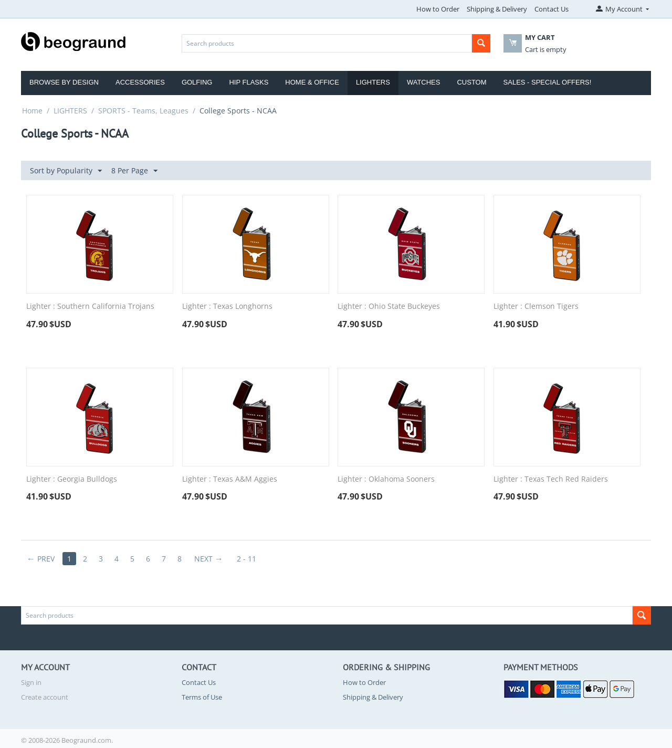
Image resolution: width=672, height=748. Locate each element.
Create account (44, 697)
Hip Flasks (248, 82)
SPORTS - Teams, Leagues (143, 111)
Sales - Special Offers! (547, 82)
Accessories (140, 82)
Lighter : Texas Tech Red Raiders (551, 479)
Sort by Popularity (66, 170)
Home (32, 111)
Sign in (31, 682)
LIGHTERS (70, 111)
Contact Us (551, 9)
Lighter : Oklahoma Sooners (386, 479)
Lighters (373, 82)
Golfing (197, 82)
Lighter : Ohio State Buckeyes (389, 306)
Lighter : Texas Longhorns (227, 306)
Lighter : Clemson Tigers (536, 306)
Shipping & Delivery (497, 9)
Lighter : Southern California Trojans (90, 306)
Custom (471, 82)
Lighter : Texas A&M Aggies (229, 479)
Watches (423, 82)
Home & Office (312, 82)
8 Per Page (134, 170)
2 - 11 (246, 559)
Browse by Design (64, 82)
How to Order (437, 9)
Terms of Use (202, 697)
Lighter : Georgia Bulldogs (71, 479)
